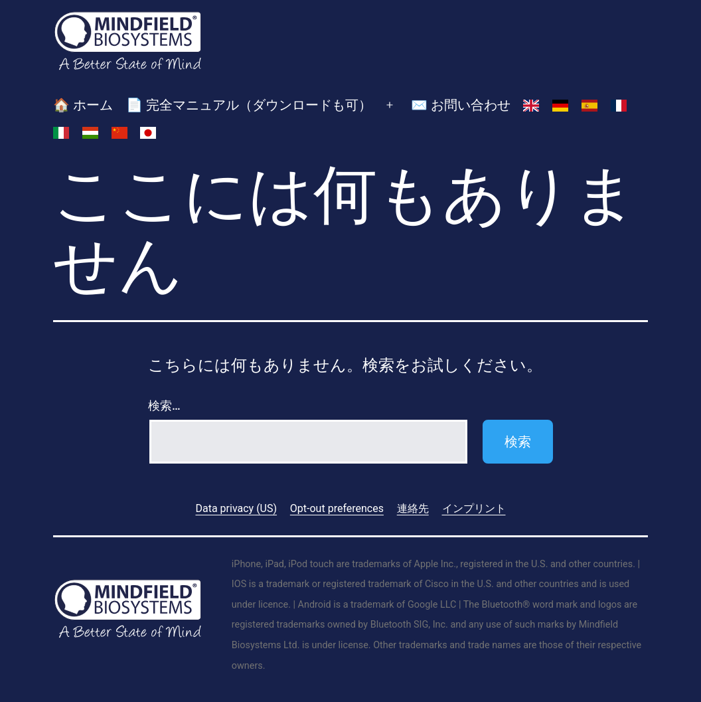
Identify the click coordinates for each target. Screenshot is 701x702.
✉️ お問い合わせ (460, 105)
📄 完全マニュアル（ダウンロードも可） (249, 105)
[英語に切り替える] (531, 105)
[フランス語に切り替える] (618, 105)
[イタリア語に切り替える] (61, 132)
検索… (164, 405)
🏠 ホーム (83, 105)
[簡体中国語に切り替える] (119, 132)
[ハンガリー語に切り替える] (90, 132)
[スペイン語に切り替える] (589, 105)
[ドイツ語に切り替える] (560, 105)
